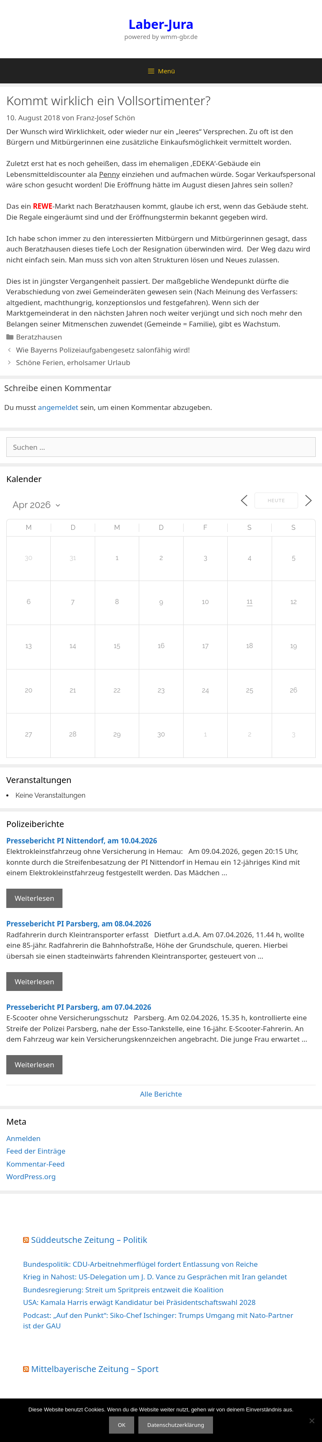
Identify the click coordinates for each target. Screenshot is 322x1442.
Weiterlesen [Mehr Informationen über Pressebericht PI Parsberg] (34, 981)
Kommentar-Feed (35, 1164)
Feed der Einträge (35, 1151)
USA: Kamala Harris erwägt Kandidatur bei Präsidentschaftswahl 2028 (139, 1302)
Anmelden (23, 1138)
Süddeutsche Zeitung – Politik (89, 1239)
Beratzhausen (39, 337)
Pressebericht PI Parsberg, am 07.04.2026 (78, 1007)
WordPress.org (31, 1176)
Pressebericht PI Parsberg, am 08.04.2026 (78, 923)
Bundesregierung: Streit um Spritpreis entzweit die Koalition (123, 1289)
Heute (276, 500)
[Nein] (311, 1420)
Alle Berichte (161, 1094)
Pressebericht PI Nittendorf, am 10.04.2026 (81, 840)
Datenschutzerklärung (175, 1425)
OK (121, 1425)
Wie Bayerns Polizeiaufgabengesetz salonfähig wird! (103, 350)
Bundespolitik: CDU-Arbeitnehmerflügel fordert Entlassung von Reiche (140, 1264)
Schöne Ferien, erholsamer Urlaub (73, 362)
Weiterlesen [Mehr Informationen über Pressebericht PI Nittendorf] (34, 898)
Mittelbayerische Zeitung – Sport (94, 1369)
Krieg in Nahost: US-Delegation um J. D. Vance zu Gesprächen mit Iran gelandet (155, 1276)
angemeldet (58, 407)
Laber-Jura (161, 24)
